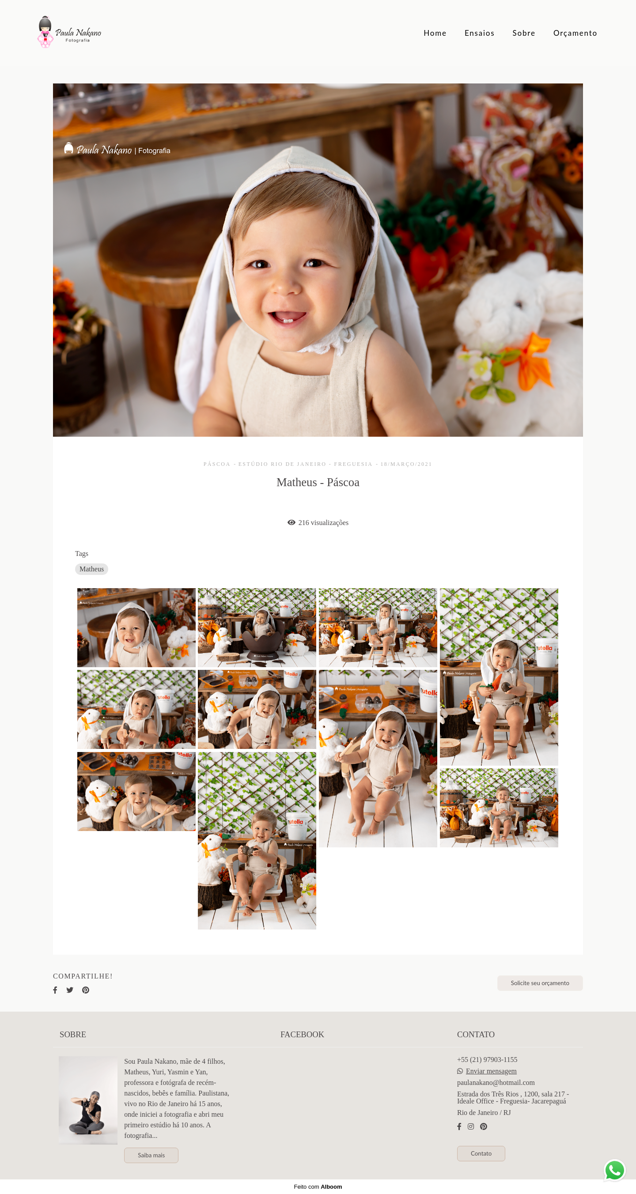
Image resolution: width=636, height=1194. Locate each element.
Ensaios (480, 33)
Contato (481, 1153)
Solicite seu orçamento (540, 982)
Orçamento (575, 33)
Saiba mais (151, 1155)
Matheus (92, 569)
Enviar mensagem (491, 1071)
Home (435, 33)
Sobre (524, 33)
